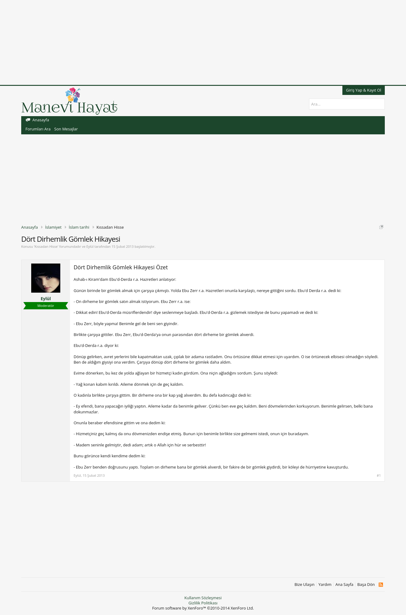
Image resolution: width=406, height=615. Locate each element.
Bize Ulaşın (304, 584)
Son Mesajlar (66, 129)
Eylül (90, 246)
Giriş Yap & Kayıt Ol (363, 90)
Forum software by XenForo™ (203, 608)
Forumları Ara (38, 129)
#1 (379, 475)
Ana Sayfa (344, 584)
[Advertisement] (182, 42)
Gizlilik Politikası (203, 603)
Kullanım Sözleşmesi (202, 597)
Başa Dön (366, 584)
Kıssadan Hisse (46, 246)
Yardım (324, 584)
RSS (380, 585)
